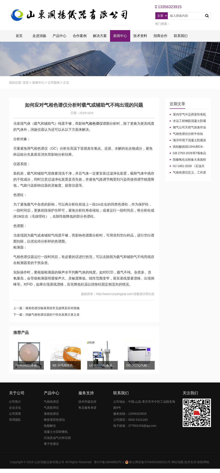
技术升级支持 (87, 401)
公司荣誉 (15, 413)
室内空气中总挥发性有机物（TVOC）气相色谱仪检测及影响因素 (188, 115)
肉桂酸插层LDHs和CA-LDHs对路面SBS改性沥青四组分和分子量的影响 (187, 147)
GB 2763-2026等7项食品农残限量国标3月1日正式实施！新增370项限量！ (188, 153)
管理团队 (15, 419)
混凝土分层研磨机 (56, 431)
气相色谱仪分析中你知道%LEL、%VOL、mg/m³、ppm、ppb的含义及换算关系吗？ (187, 134)
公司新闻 (54, 82)
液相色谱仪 (51, 413)
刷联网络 (203, 462)
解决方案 (100, 36)
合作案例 (80, 36)
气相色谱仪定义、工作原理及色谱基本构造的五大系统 (188, 173)
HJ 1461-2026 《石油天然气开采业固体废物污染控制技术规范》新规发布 (188, 166)
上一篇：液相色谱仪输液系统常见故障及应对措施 (46, 308)
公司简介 (15, 401)
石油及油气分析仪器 (57, 437)
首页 (19, 36)
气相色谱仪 (94, 123)
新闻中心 (120, 36)
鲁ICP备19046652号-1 (109, 462)
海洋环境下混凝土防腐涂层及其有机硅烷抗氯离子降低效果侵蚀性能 (188, 140)
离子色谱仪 (51, 443)
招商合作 (160, 36)
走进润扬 (39, 36)
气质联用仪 (51, 407)
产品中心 (59, 36)
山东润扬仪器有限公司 (49, 462)
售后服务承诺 (87, 407)
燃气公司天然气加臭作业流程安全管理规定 (188, 127)
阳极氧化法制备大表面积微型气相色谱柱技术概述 (188, 160)
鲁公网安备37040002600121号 (149, 462)
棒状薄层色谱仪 (54, 419)
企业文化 (15, 407)
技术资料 (140, 36)
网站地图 (177, 462)
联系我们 (181, 36)
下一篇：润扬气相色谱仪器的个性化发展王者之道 (46, 314)
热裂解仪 (50, 425)
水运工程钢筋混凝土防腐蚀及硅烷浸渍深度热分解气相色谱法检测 (188, 121)
